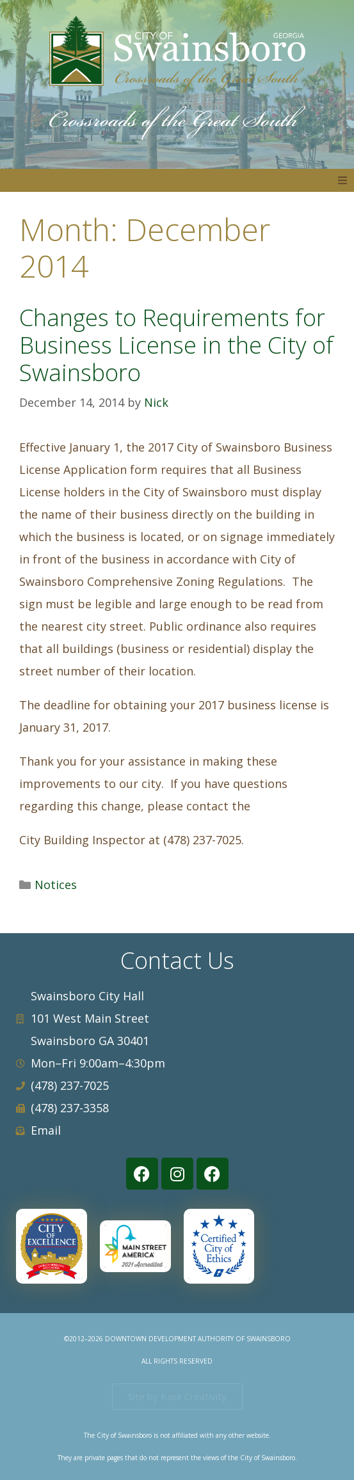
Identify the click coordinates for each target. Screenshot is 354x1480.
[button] (342, 180)
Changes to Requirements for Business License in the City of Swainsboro (176, 345)
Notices (56, 884)
